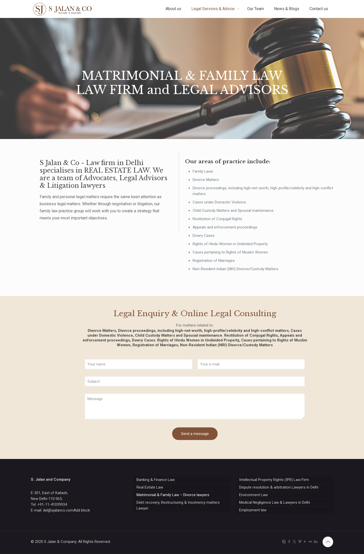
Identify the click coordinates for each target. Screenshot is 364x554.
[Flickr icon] (310, 541)
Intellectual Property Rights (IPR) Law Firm (274, 479)
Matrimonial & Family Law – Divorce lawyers (172, 495)
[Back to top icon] (328, 542)
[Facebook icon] (289, 541)
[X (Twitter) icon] (294, 541)
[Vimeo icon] (300, 541)
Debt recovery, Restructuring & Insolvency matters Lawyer (178, 505)
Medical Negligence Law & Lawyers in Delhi (274, 502)
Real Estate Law (149, 487)
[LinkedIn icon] (315, 541)
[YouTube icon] (305, 541)
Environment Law (253, 495)
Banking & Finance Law (155, 479)
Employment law (252, 510)
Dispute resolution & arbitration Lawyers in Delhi (278, 487)
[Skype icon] (284, 541)
